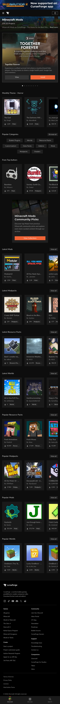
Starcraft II (6, 627)
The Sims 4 (7, 623)
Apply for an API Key (10, 657)
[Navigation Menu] (3, 13)
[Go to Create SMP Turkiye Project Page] (12, 310)
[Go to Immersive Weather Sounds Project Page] (34, 351)
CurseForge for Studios (38, 662)
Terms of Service (8, 677)
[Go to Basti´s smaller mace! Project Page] (12, 351)
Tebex (33, 665)
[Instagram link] (4, 601)
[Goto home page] (7, 13)
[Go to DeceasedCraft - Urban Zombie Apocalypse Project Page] (34, 475)
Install (43, 77)
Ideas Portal (35, 616)
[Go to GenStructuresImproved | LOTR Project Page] (34, 393)
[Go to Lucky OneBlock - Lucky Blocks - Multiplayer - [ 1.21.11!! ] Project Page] (34, 558)
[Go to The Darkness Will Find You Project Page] (34, 112)
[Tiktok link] (9, 601)
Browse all (53, 134)
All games (6, 613)
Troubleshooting (36, 646)
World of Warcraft (9, 620)
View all (54, 249)
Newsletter (34, 623)
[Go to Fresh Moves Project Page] (34, 434)
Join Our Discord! (37, 613)
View (17, 77)
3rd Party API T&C (9, 660)
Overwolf (34, 658)
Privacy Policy (7, 680)
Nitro (33, 669)
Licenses (6, 684)
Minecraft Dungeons (10, 634)
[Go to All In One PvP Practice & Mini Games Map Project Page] (12, 393)
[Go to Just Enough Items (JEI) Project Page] (34, 517)
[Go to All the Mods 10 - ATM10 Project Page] (12, 475)
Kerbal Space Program (10, 630)
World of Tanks (8, 637)
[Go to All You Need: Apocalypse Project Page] (34, 268)
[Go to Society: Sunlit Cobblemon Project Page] (34, 179)
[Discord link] (17, 601)
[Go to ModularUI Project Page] (12, 268)
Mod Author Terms (9, 687)
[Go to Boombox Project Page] (12, 179)
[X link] (21, 601)
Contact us (34, 650)
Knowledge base (36, 643)
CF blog (33, 620)
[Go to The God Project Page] (12, 112)
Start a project (8, 646)
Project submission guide (11, 650)
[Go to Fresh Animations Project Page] (12, 434)
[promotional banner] (30, 5)
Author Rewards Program (11, 653)
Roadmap (34, 627)
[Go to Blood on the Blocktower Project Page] (34, 310)
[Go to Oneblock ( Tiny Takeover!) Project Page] (12, 558)
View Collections (30, 238)
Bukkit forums (36, 630)
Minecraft (6, 616)
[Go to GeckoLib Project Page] (12, 517)
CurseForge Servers (37, 634)
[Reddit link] (25, 601)
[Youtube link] (13, 601)
